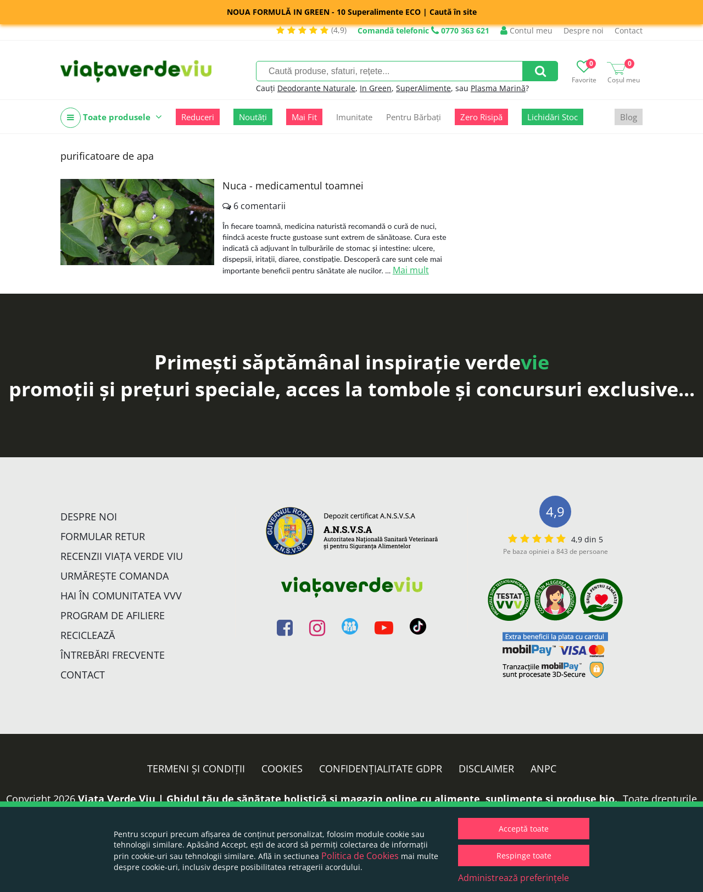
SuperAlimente (423, 88)
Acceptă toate (524, 828)
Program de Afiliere (112, 615)
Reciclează (87, 635)
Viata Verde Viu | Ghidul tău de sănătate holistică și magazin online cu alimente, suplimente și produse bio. (347, 798)
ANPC (543, 768)
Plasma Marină (498, 88)
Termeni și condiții (196, 768)
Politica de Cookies (360, 856)
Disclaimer (486, 768)
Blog (628, 116)
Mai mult (411, 270)
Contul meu (526, 30)
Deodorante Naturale (316, 88)
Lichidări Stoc (552, 116)
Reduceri (197, 116)
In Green (376, 88)
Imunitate (354, 116)
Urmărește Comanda (114, 575)
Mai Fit (304, 116)
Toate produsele (111, 118)
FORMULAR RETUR (102, 536)
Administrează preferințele (513, 878)
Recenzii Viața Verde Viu (121, 556)
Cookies (282, 768)
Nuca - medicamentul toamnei (293, 185)
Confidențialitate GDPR (380, 768)
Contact (629, 30)
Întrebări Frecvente (112, 654)
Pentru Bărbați (413, 116)
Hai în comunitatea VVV (121, 595)
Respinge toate (523, 855)
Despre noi (583, 30)
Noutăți (253, 116)
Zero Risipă (481, 116)
